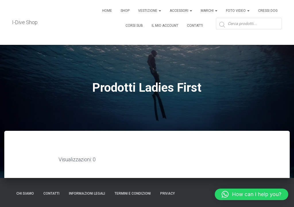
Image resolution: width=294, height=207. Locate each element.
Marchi (209, 11)
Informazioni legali (87, 193)
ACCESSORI (181, 11)
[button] (251, 194)
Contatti (195, 26)
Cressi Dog (268, 11)
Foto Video (237, 11)
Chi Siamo (25, 193)
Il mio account (165, 26)
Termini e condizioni (133, 193)
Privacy (167, 193)
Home (107, 11)
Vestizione (149, 11)
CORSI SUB (134, 26)
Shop (125, 11)
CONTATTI (51, 193)
